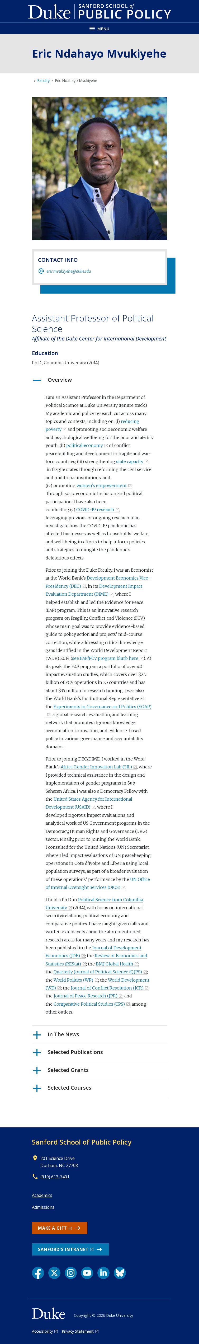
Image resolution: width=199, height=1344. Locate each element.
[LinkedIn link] (103, 1273)
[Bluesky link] (120, 1273)
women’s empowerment (102, 485)
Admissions (43, 1207)
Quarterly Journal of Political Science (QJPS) (98, 971)
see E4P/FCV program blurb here (105, 658)
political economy (84, 445)
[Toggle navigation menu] (99, 28)
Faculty (43, 80)
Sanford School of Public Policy (81, 1142)
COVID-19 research (95, 509)
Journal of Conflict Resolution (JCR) (107, 988)
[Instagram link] (71, 1273)
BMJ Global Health (114, 964)
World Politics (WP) (73, 980)
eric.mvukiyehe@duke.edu (68, 271)
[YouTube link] (87, 1273)
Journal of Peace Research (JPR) (85, 995)
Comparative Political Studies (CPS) (89, 1004)
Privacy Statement (78, 1331)
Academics (42, 1195)
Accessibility (42, 1331)
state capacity (129, 461)
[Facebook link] (38, 1273)
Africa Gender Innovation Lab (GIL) (96, 766)
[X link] (54, 1273)
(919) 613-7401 (54, 1177)
